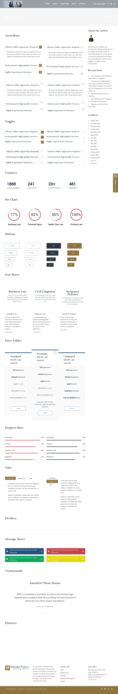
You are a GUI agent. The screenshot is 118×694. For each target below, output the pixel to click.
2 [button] (45, 615)
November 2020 (95, 126)
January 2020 (95, 155)
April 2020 (93, 146)
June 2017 (94, 164)
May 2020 (93, 144)
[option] (45, 603)
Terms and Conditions (10, 689)
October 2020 (95, 129)
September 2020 (96, 132)
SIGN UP (45, 413)
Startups (63, 676)
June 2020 (94, 141)
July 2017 (93, 161)
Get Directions (92, 680)
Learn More (82, 330)
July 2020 (93, 138)
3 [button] (47, 615)
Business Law (40, 334)
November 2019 (95, 158)
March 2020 (94, 149)
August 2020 (94, 135)
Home (103, 17)
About (62, 670)
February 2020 (95, 152)
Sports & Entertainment (67, 679)
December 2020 (95, 124)
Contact (62, 681)
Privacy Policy (20, 689)
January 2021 (95, 121)
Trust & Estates (87, 314)
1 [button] (42, 615)
